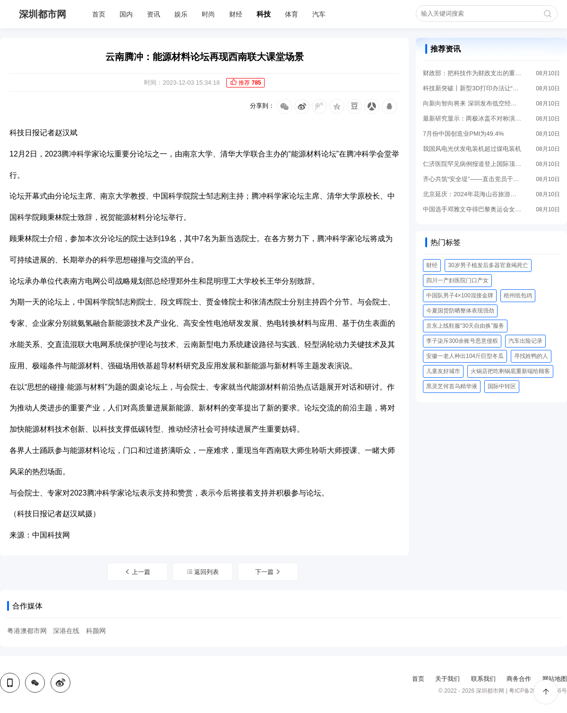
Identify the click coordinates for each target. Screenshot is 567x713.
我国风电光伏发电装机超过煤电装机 (472, 148)
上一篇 (137, 571)
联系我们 (483, 678)
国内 (126, 14)
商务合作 (519, 678)
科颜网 (96, 631)
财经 (235, 14)
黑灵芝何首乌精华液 (451, 386)
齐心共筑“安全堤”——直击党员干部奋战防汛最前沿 (472, 179)
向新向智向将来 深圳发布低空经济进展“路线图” (472, 103)
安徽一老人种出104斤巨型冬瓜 (465, 356)
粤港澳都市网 (27, 631)
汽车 (319, 14)
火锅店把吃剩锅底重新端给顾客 (510, 371)
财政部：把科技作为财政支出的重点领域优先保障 (472, 73)
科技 (264, 14)
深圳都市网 (42, 14)
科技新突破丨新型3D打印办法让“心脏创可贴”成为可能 (472, 88)
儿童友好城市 (443, 371)
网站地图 (554, 678)
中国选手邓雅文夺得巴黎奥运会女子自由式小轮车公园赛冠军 (472, 209)
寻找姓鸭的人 (531, 356)
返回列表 (203, 571)
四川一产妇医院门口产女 (457, 280)
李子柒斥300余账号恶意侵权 (462, 341)
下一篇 (268, 571)
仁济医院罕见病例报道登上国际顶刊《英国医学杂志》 (472, 163)
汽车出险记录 (525, 341)
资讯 (153, 14)
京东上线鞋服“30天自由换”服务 (465, 325)
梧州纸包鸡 (518, 295)
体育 (291, 14)
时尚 (208, 14)
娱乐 (181, 14)
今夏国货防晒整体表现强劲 (460, 310)
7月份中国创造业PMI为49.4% (463, 133)
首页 (98, 14)
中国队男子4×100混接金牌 (459, 295)
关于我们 (447, 678)
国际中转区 (502, 386)
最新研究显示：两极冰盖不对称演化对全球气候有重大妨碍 (472, 118)
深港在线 (66, 631)
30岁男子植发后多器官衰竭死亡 (488, 265)
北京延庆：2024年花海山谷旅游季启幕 (472, 194)
